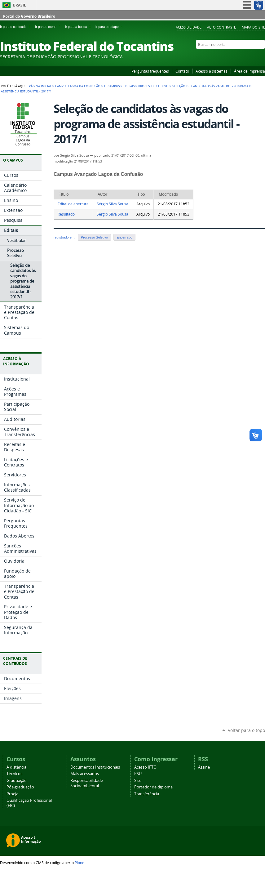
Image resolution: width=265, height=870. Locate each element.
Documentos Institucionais (95, 767)
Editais (129, 86)
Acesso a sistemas (211, 71)
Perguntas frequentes (150, 71)
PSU (138, 773)
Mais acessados (84, 773)
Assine (204, 767)
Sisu (138, 780)
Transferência (146, 793)
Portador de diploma (153, 787)
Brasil (19, 5)
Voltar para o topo (246, 730)
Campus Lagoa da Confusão (77, 86)
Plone (79, 862)
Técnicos (14, 773)
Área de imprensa (249, 71)
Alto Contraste (221, 27)
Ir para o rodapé (109, 27)
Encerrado (124, 237)
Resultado (66, 214)
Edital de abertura (73, 204)
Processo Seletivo (153, 86)
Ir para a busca (79, 27)
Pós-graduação (20, 787)
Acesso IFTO (145, 767)
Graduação (17, 780)
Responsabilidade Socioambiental (86, 783)
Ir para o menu (48, 27)
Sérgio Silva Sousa (112, 204)
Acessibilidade (188, 27)
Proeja (12, 793)
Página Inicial (40, 86)
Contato (182, 71)
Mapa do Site (253, 27)
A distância (16, 767)
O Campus (112, 86)
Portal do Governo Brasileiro (29, 16)
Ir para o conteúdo (16, 27)
